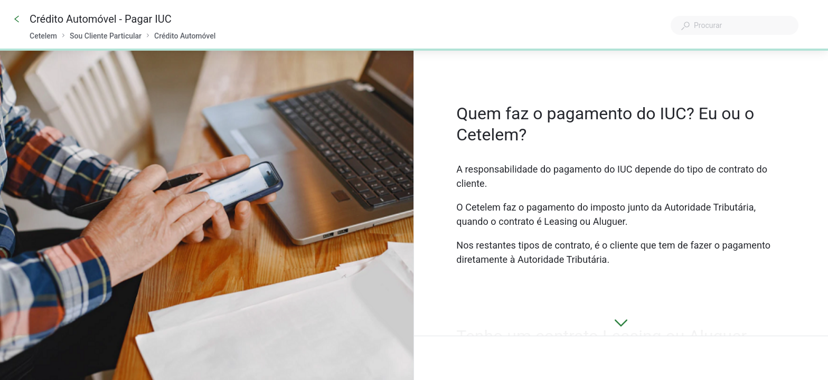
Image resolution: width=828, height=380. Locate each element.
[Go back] (17, 19)
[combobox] (734, 25)
